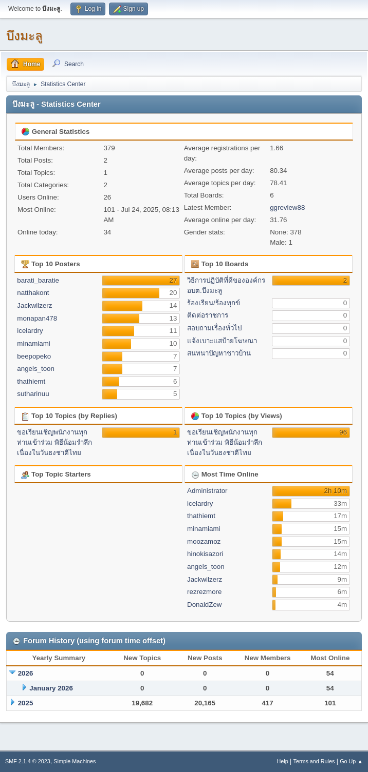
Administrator (207, 490)
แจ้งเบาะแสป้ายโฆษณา (222, 341)
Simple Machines (74, 761)
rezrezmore (204, 592)
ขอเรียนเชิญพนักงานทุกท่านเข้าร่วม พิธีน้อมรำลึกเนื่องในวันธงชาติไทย (54, 442)
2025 (25, 703)
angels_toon (35, 368)
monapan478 (37, 318)
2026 (25, 673)
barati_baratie (38, 280)
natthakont (33, 292)
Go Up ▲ (351, 761)
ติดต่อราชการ (207, 315)
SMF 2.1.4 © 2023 (27, 761)
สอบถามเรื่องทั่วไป (214, 328)
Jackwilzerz (34, 305)
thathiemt (31, 381)
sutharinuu (33, 394)
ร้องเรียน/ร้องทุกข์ (213, 303)
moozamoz (203, 541)
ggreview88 (287, 207)
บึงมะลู (24, 36)
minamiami (33, 343)
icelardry (30, 330)
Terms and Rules (314, 761)
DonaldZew (204, 604)
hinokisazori (205, 554)
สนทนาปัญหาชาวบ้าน (219, 353)
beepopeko (34, 356)
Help (282, 761)
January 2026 (50, 688)
